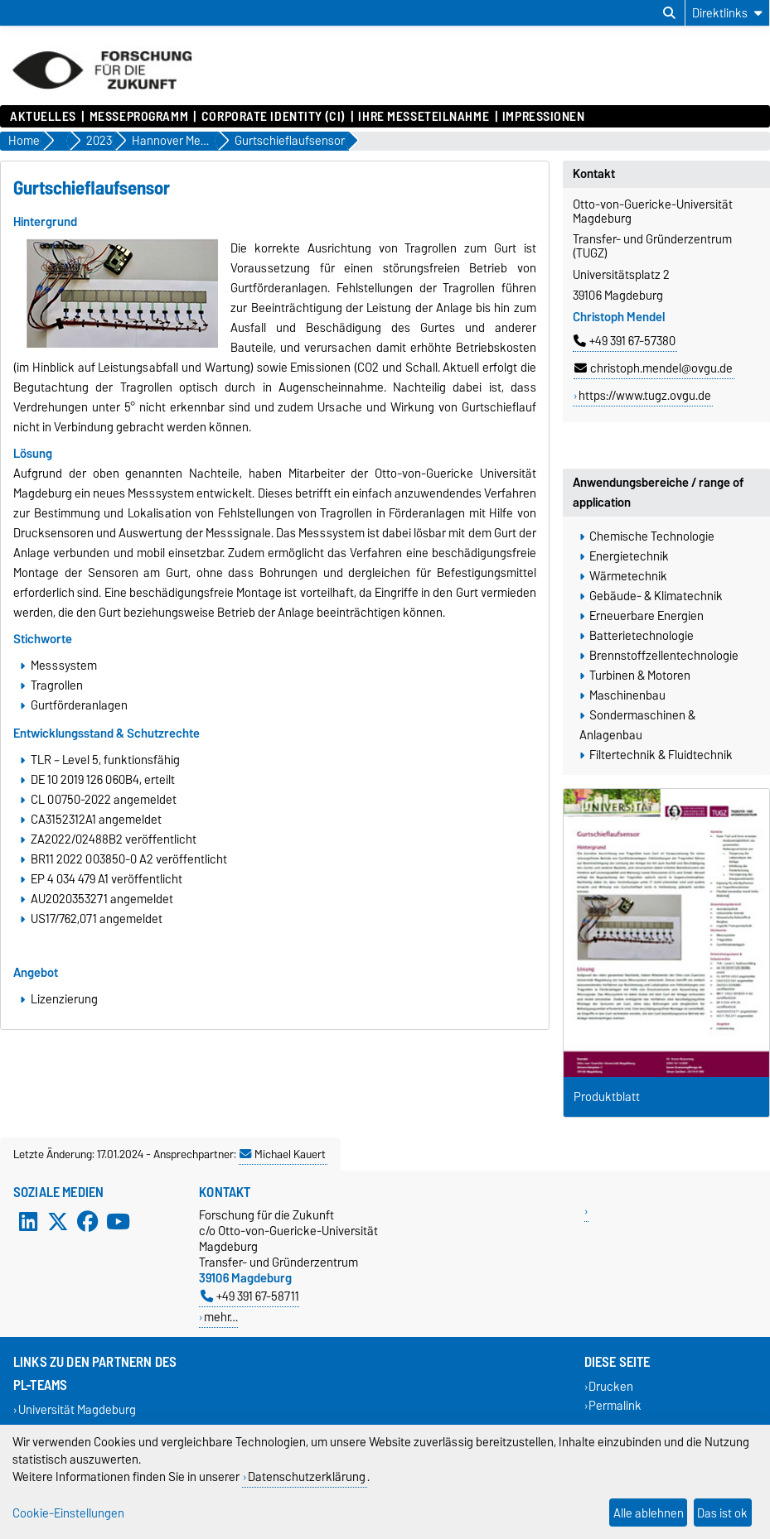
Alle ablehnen (648, 1513)
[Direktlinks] (727, 13)
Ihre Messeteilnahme (423, 117)
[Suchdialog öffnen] (669, 13)
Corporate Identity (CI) (273, 117)
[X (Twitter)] (58, 1222)
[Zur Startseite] (102, 97)
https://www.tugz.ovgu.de (645, 396)
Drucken (610, 1386)
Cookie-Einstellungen (68, 1513)
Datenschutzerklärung (307, 1476)
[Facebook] (88, 1222)
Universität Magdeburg (77, 1409)
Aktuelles (43, 117)
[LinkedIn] (28, 1222)
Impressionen (543, 117)
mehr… (221, 1316)
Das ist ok (722, 1513)
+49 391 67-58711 (250, 1296)
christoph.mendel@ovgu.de (653, 368)
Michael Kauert (283, 1154)
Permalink (615, 1405)
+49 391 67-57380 (625, 341)
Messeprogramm (139, 117)
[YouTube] (118, 1222)
